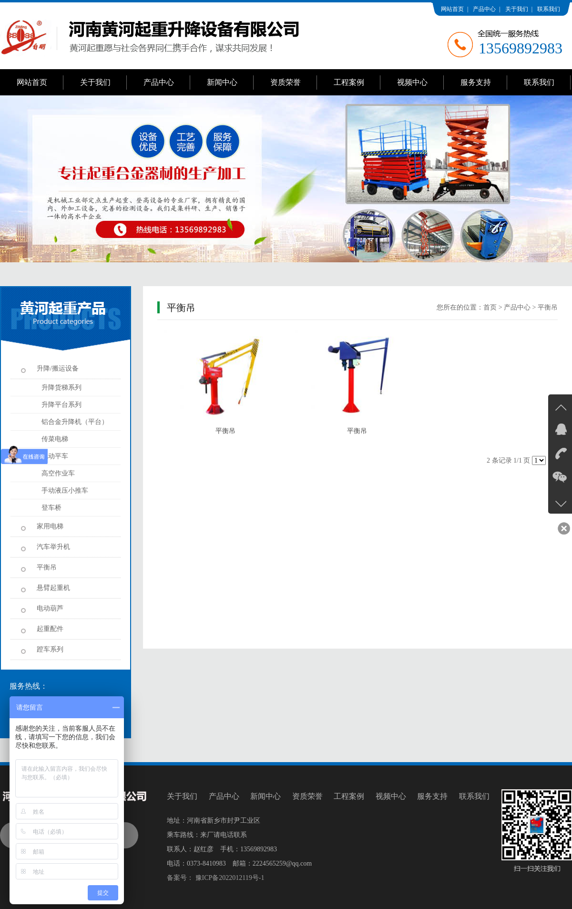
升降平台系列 (61, 404)
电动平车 (54, 456)
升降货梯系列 (61, 387)
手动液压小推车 (64, 490)
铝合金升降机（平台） (74, 421)
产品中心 (484, 9)
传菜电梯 (54, 439)
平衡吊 (548, 307)
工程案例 (349, 82)
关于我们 (516, 9)
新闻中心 (222, 82)
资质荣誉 (285, 82)
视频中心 (412, 82)
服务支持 (475, 82)
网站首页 (452, 9)
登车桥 (51, 507)
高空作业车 (58, 473)
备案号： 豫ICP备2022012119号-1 (215, 877)
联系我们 (548, 9)
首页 (490, 307)
